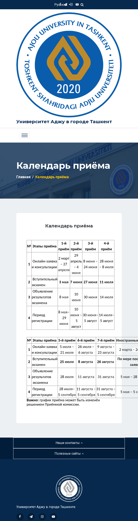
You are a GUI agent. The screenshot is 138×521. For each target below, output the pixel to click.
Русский (61, 5)
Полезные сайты (69, 453)
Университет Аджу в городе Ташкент (64, 121)
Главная (23, 177)
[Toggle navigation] (25, 135)
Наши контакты (69, 443)
